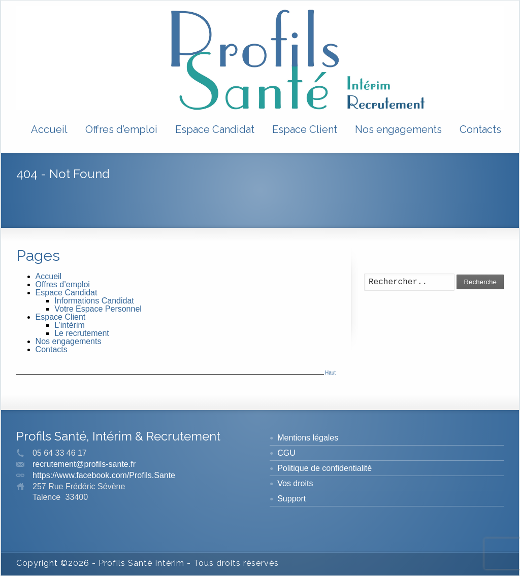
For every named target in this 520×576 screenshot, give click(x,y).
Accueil (49, 129)
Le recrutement (81, 333)
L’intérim (69, 325)
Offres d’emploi (121, 129)
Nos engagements (398, 129)
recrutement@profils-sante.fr (84, 464)
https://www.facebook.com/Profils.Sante (103, 475)
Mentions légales (307, 437)
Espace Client (304, 129)
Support (291, 498)
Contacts (480, 129)
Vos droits (295, 483)
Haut (330, 373)
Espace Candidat (214, 129)
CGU (286, 453)
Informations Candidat (94, 300)
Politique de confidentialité (324, 468)
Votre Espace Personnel (98, 308)
